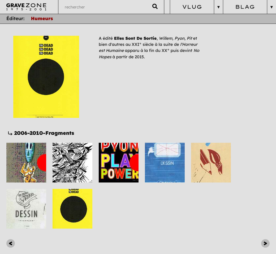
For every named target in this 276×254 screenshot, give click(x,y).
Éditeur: (15, 18)
